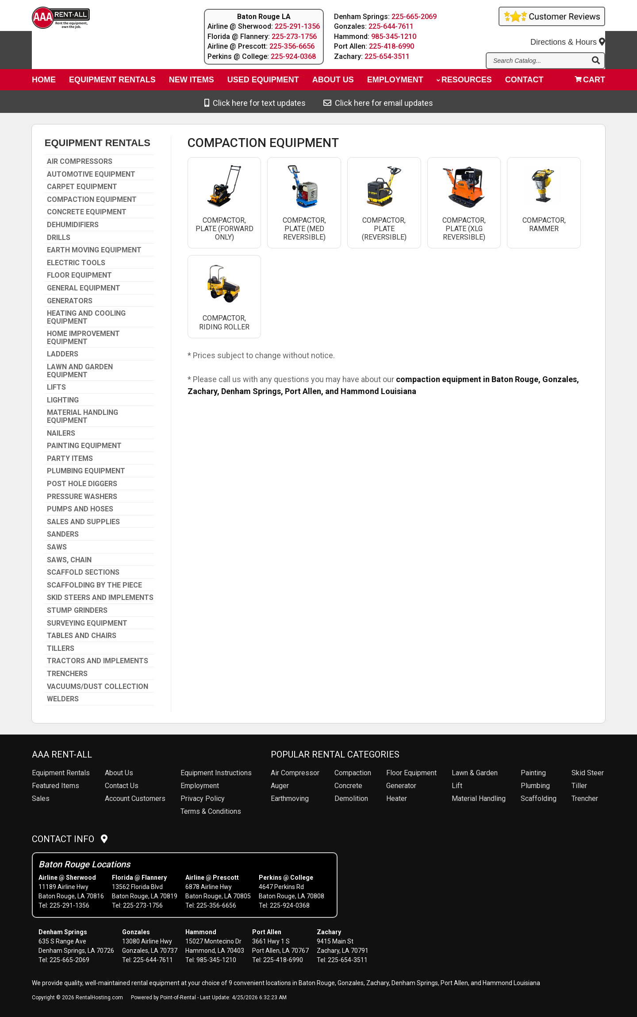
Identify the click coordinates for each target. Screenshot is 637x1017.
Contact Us (121, 785)
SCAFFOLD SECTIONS (83, 572)
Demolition (351, 798)
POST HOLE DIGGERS (82, 484)
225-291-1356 (297, 26)
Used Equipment (263, 82)
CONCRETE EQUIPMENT (87, 212)
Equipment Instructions (216, 773)
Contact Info (69, 839)
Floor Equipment (411, 773)
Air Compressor (295, 773)
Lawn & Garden (475, 773)
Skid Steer (588, 773)
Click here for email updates (378, 103)
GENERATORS (69, 301)
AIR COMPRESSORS (79, 162)
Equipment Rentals (112, 82)
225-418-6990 (391, 46)
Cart (590, 82)
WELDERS (63, 699)
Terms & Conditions (210, 811)
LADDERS (62, 354)
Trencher (585, 798)
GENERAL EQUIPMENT (83, 288)
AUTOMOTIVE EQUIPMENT (91, 174)
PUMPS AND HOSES (80, 509)
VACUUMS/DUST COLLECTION (97, 687)
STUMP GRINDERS (77, 611)
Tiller (579, 785)
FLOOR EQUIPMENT (79, 275)
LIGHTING (63, 400)
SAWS (57, 547)
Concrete (348, 785)
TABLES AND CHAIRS (81, 636)
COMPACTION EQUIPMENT (92, 200)
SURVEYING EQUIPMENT (87, 623)
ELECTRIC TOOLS (76, 263)
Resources (464, 82)
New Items (191, 82)
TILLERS (60, 649)
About (333, 82)
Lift (457, 785)
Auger (280, 785)
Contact (524, 82)
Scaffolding (538, 798)
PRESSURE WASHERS (82, 497)
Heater (396, 798)
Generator (401, 785)
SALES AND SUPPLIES (83, 522)
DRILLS (58, 238)
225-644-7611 (391, 26)
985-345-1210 (394, 36)
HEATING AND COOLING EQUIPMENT (86, 317)
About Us (119, 773)
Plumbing (535, 785)
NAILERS (61, 433)
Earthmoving (290, 798)
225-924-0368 (293, 56)
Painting (533, 773)
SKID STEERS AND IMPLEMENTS (100, 598)
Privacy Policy (202, 798)
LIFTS (56, 387)
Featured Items (55, 785)
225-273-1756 (294, 36)
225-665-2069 (414, 16)
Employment (395, 82)
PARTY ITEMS (70, 459)
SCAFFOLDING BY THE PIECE (94, 585)
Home (44, 82)
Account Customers (135, 798)
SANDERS (63, 534)
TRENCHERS (67, 674)
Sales (41, 798)
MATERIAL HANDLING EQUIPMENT (82, 416)
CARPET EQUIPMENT (82, 187)
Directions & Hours (567, 35)
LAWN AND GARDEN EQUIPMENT (80, 371)
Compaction (352, 773)
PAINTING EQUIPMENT (84, 446)
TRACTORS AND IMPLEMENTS (97, 661)
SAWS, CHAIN (69, 560)
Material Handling (479, 798)
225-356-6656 (292, 46)
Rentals (61, 773)
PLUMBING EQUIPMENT (86, 471)
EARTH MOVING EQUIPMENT (94, 250)
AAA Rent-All (62, 754)
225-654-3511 (387, 56)
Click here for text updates (255, 103)
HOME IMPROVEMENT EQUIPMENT (83, 337)
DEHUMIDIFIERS (73, 225)
